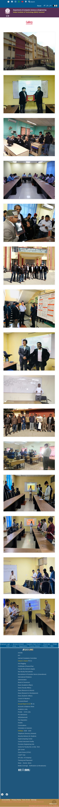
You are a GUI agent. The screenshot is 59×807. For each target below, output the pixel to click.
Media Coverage (23, 765)
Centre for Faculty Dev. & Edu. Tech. (29, 747)
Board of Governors (24, 682)
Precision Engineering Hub (26, 744)
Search (31, 2)
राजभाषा (20, 653)
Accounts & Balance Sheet (26, 706)
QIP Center (21, 749)
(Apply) (33, 669)
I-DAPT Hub (21, 755)
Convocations (22, 725)
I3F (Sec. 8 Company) (24, 757)
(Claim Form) (37, 644)
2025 (29, 731)
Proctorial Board (23, 701)
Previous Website (34, 646)
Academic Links (23, 709)
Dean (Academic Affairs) (25, 685)
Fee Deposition (22, 720)
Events (25, 763)
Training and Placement (25, 760)
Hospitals (29, 644)
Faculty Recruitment (24, 669)
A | (45, 5)
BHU (52, 646)
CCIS (8, 646)
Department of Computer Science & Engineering (29, 10)
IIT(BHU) (45, 646)
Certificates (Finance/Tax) (26, 666)
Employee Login (5, 644)
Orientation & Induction (25, 728)
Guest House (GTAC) (24, 752)
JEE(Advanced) (22, 717)
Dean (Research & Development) (28, 693)
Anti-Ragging (22, 663)
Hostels (20, 722)
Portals (55, 644)
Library (14, 646)
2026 (25, 731)
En (31, 661)
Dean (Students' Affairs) (25, 696)
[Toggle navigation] (8, 15)
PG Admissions (22, 714)
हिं (29, 661)
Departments (23, 646)
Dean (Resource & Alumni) (26, 690)
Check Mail (46, 644)
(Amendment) (42, 674)
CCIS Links (27, 712)
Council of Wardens (24, 698)
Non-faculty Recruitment (25, 671)
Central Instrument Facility (26, 741)
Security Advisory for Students (27, 736)
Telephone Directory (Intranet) (27, 733)
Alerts (29, 763)
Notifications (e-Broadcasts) (37, 765)
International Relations (25, 677)
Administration (22, 679)
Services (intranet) (18, 644)
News (19, 763)
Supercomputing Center (25, 739)
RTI (19, 655)
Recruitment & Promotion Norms (28, 674)
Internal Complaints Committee (27, 658)
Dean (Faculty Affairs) (24, 688)
